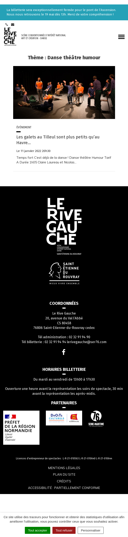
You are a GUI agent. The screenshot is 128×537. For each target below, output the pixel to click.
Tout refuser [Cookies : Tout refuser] (64, 530)
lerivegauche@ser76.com (87, 342)
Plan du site (64, 474)
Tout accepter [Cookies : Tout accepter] (37, 530)
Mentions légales (64, 468)
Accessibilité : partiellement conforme (64, 488)
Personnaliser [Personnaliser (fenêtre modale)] (90, 530)
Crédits (64, 481)
